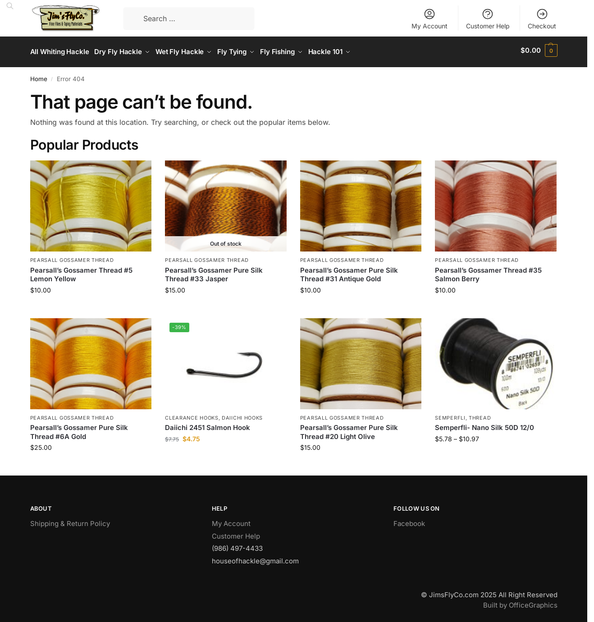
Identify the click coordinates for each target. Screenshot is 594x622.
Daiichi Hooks (242, 415)
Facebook (409, 521)
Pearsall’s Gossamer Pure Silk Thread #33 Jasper (214, 271)
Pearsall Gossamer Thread (72, 257)
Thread (480, 415)
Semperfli (450, 415)
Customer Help (488, 19)
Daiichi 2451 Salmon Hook (207, 425)
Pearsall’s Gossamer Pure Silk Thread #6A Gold (79, 429)
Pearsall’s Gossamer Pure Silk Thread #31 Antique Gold (349, 271)
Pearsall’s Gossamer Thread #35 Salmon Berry (488, 271)
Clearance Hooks (192, 415)
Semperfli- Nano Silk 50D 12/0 (484, 425)
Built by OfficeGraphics (520, 602)
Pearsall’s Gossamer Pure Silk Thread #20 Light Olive (349, 429)
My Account (429, 19)
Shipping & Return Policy (70, 521)
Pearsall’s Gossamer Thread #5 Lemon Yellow (81, 271)
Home (38, 75)
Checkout (542, 19)
